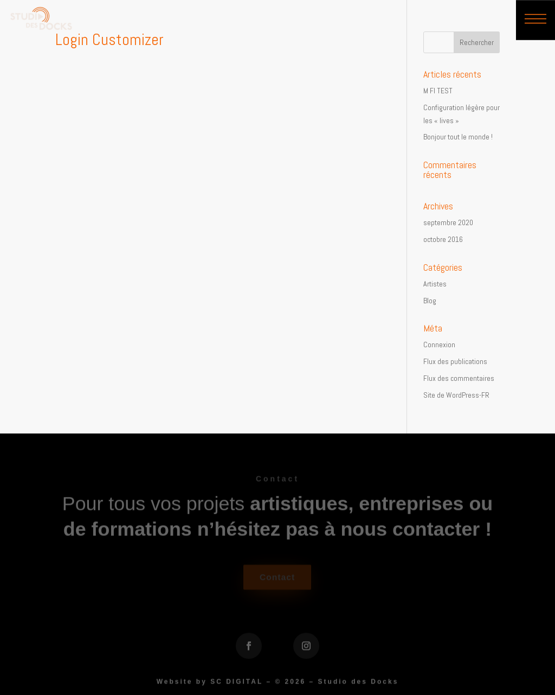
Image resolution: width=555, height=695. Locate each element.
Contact (277, 579)
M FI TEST (438, 90)
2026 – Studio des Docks (342, 683)
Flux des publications (455, 361)
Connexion (439, 344)
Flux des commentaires (458, 378)
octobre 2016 (443, 239)
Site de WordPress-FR (456, 395)
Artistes (435, 284)
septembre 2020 (448, 222)
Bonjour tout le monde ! (458, 137)
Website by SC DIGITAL (210, 683)
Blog (429, 300)
